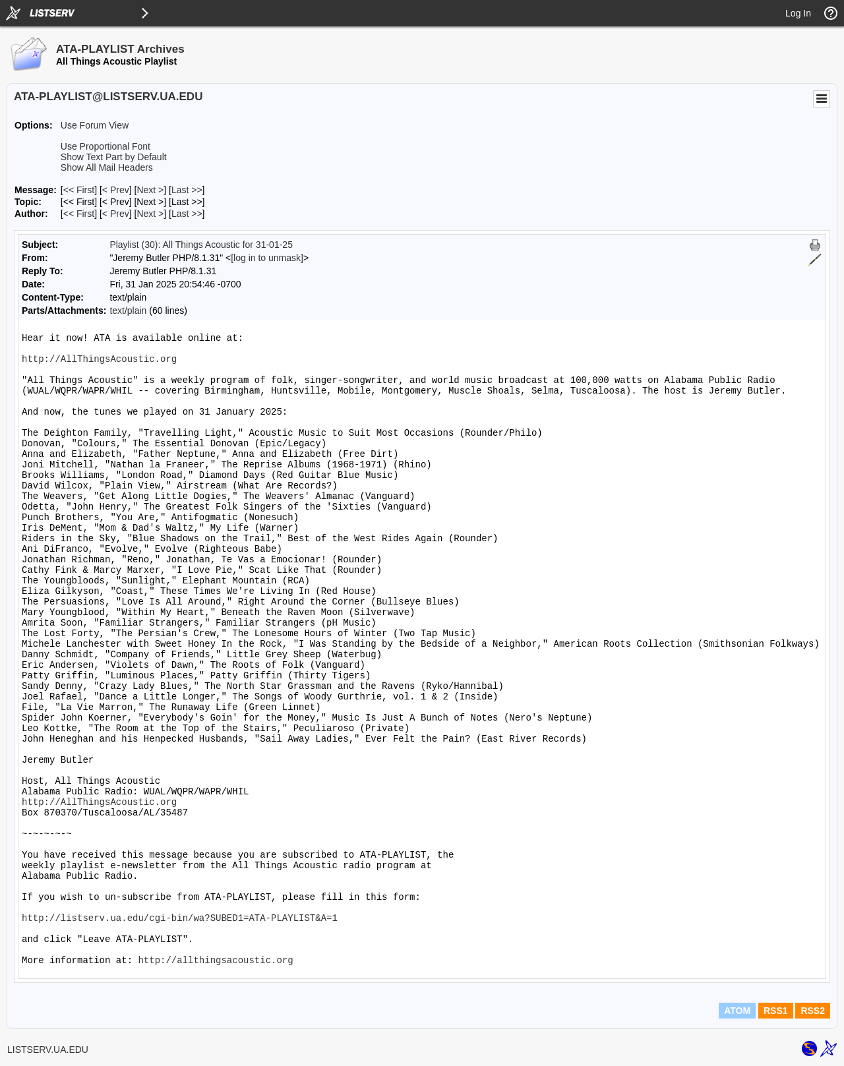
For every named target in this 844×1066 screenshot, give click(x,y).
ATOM (737, 1010)
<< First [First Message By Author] (78, 213)
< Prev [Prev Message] (115, 190)
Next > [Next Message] (150, 190)
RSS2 (812, 1010)
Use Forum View (95, 125)
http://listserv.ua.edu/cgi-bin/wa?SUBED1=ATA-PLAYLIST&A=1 (180, 918)
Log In (798, 13)
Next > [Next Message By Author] (150, 213)
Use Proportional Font (105, 146)
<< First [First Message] (78, 190)
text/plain (127, 310)
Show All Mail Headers (107, 167)
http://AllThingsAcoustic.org (99, 359)
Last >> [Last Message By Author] (186, 213)
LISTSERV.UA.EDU (47, 1049)
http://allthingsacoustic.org (215, 960)
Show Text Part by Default (114, 157)
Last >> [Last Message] (186, 190)
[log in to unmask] (267, 257)
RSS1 (776, 1010)
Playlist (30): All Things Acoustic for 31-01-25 (201, 244)
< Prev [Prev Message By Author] (115, 213)
